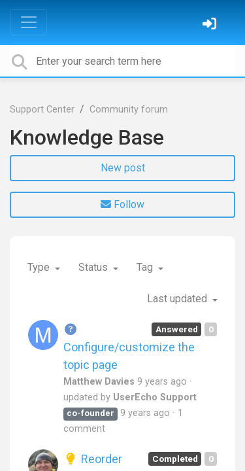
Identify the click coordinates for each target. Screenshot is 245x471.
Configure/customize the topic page (129, 347)
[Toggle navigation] (28, 22)
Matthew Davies (99, 381)
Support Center (42, 109)
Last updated (178, 298)
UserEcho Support (155, 397)
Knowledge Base (87, 137)
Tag (146, 267)
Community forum (129, 109)
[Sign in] (211, 25)
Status (94, 267)
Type (39, 267)
